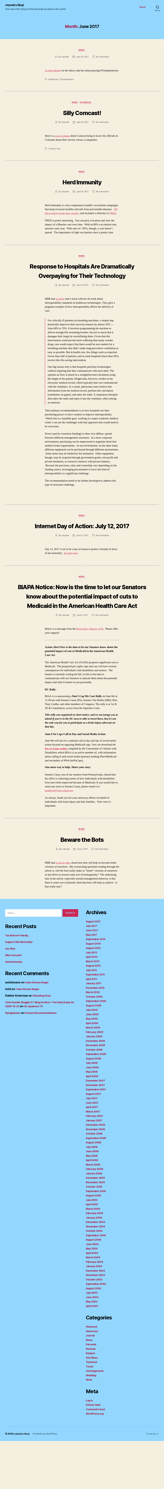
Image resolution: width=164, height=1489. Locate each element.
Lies (59, 153)
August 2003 (94, 1336)
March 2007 (93, 1159)
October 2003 (95, 1327)
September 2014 (96, 987)
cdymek (64, 57)
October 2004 (95, 1279)
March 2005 (93, 1256)
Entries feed (94, 1453)
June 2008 (93, 1115)
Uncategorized (95, 1419)
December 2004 (96, 1270)
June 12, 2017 (82, 564)
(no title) (10, 996)
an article (60, 318)
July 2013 (92, 1000)
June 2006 (93, 1199)
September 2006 (97, 1186)
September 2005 (97, 1239)
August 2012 (94, 1013)
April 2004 (93, 1301)
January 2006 (95, 1221)
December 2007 (96, 1128)
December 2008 (96, 1088)
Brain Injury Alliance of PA (91, 676)
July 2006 (92, 1195)
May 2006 (92, 1203)
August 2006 (94, 1190)
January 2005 (95, 1265)
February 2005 (95, 1261)
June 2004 (93, 1292)
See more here (71, 582)
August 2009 (94, 1053)
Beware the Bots (82, 887)
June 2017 (92, 978)
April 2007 (92, 1155)
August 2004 (94, 1287)
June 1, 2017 (82, 897)
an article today (64, 911)
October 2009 (95, 1044)
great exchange (63, 141)
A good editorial (53, 71)
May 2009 (92, 1066)
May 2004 (92, 1296)
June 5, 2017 (82, 663)
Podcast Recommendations (43, 1061)
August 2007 (94, 1141)
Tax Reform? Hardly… (18, 983)
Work (82, 877)
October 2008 (95, 1097)
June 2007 (93, 1150)
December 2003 (96, 1318)
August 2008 (94, 1106)
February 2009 (95, 1080)
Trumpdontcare (67, 84)
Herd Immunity (82, 187)
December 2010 (96, 1035)
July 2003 (92, 1340)
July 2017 (92, 974)
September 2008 (97, 1102)
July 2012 (92, 1018)
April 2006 (93, 1208)
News (82, 51)
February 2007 (95, 1164)
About (142, 7)
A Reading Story (42, 1043)
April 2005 (92, 1252)
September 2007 (97, 1137)
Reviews (91, 1396)
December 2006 (96, 1172)
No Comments (103, 57)
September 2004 (97, 1283)
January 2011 (94, 1031)
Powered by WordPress (46, 1481)
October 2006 (95, 1181)
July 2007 (92, 1146)
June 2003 (93, 1345)
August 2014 (94, 991)
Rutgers (91, 1401)
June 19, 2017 (82, 196)
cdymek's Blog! (15, 5)
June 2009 (93, 1062)
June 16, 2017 (82, 304)
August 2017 (94, 969)
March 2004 (93, 1305)
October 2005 (95, 1234)
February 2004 (95, 1309)
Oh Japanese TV (48, 1054)
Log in (90, 1448)
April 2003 (92, 1354)
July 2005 (92, 1248)
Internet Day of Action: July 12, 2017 (82, 549)
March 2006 (93, 1212)
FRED (48, 222)
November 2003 (96, 1323)
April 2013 (92, 1005)
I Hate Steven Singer (38, 1030)
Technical (86, 107)
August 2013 (94, 996)
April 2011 (92, 1027)
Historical (92, 1374)
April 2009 (93, 1071)
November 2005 (96, 1230)
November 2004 (96, 1274)
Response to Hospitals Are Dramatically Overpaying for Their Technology (82, 284)
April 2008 (93, 1124)
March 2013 (93, 1009)
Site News (92, 1405)
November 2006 (96, 1177)
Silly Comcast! (82, 117)
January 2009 (95, 1084)
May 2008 (92, 1119)
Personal (91, 1392)
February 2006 (95, 1217)
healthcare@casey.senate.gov (60, 838)
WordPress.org (95, 1461)
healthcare (53, 84)
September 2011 (96, 1022)
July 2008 (92, 1111)
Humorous (92, 1379)
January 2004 (95, 1314)
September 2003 (97, 1332)
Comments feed (96, 1457)
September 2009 (97, 1049)
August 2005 (94, 1243)
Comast (52, 153)
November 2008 (96, 1093)
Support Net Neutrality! (20, 990)
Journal (91, 1383)
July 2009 (92, 1058)
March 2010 (93, 1040)
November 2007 (96, 1133)
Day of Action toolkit (57, 796)
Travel (90, 1414)
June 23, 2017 (82, 57)
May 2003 (92, 1349)
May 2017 (92, 982)
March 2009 (93, 1075)
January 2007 (95, 1168)
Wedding (92, 1423)
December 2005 (96, 1226)
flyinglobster (13, 1061)
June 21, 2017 (82, 127)
